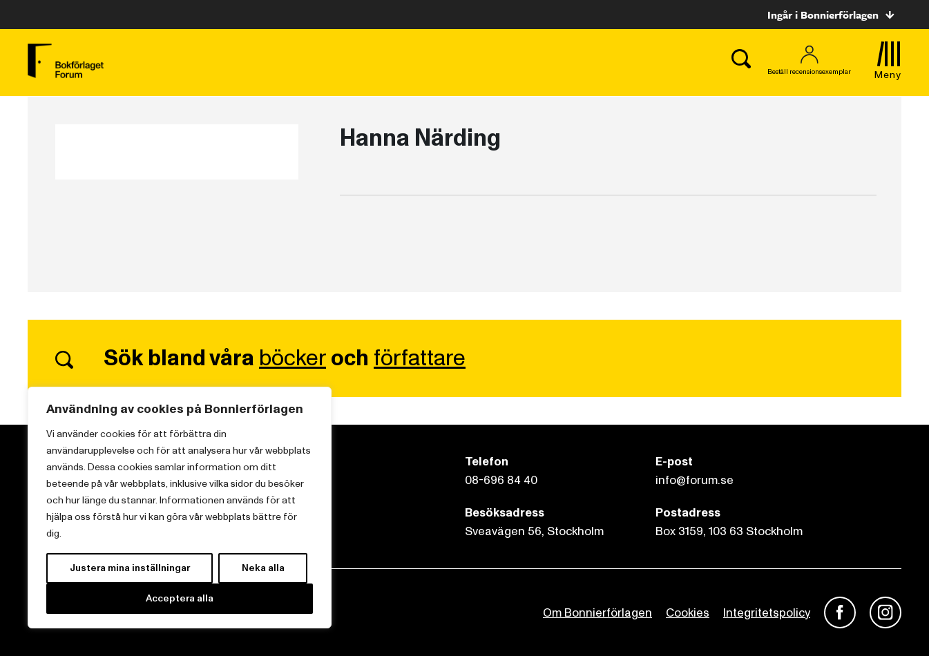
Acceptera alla (179, 598)
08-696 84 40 (501, 480)
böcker (292, 358)
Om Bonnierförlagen (597, 613)
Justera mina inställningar (130, 568)
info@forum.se (694, 480)
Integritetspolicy (766, 613)
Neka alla (263, 568)
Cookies (687, 613)
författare (420, 358)
